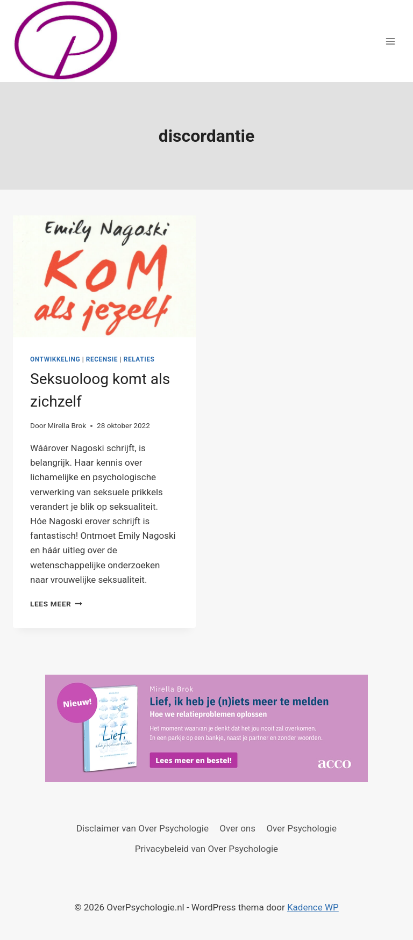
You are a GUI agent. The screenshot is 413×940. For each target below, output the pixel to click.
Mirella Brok (66, 425)
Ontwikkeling (55, 359)
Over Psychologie (301, 828)
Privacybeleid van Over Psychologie (206, 848)
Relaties (139, 359)
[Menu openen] (390, 41)
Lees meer (56, 603)
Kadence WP (313, 907)
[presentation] (104, 276)
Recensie (102, 359)
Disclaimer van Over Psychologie (142, 828)
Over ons (237, 828)
